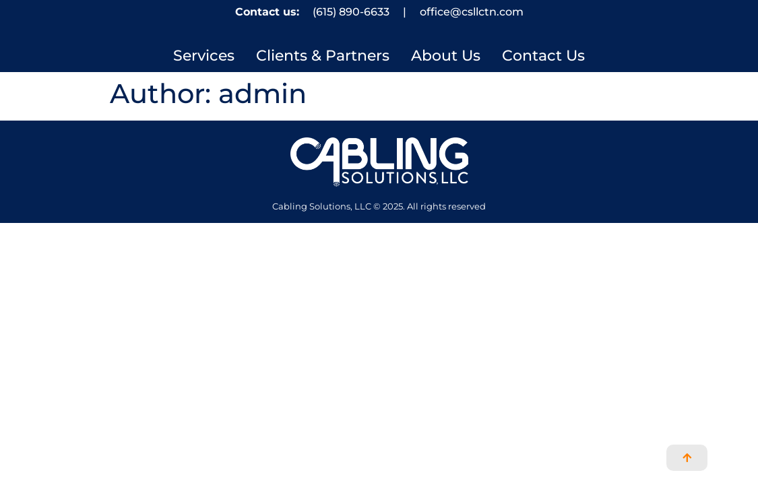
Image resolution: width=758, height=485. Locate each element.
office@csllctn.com (472, 11)
